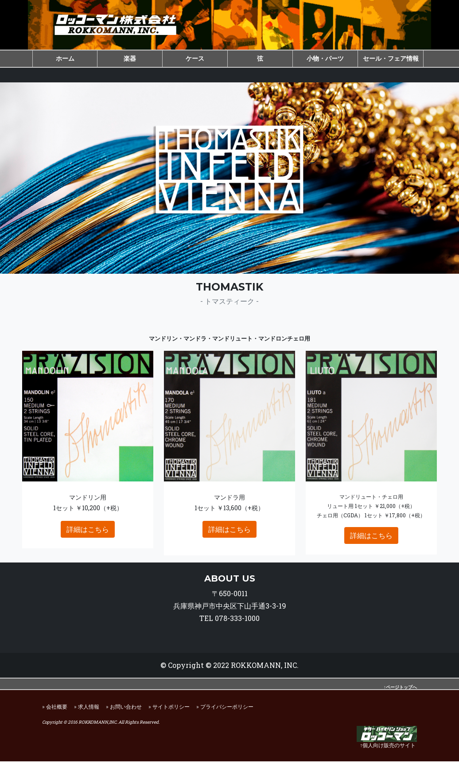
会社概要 (56, 713)
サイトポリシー (171, 713)
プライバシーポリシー (226, 713)
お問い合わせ (126, 713)
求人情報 (88, 713)
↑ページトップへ (400, 694)
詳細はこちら (87, 535)
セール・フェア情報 (391, 58)
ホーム (65, 58)
